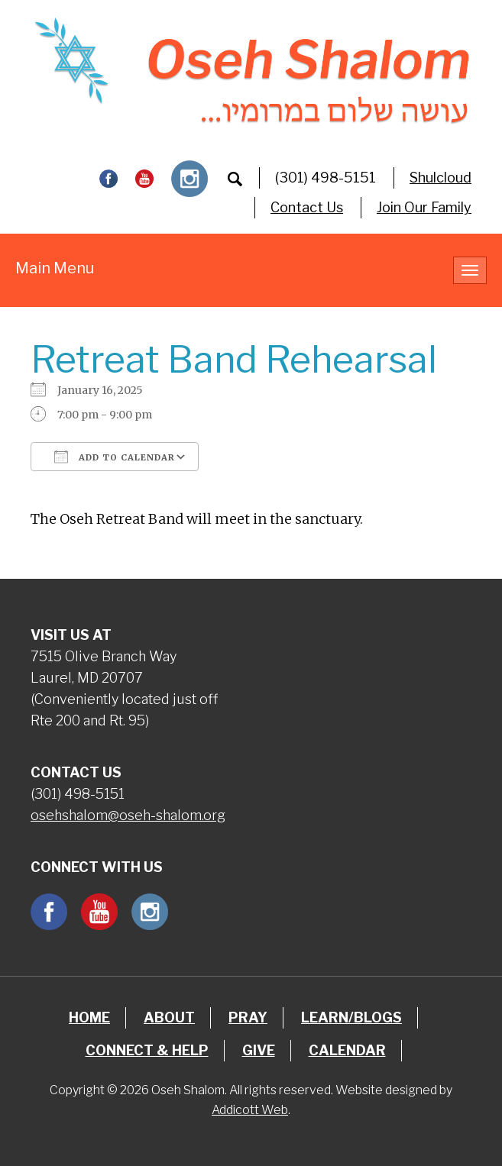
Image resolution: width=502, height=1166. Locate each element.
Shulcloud (440, 178)
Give (258, 1050)
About (169, 1017)
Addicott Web (250, 1110)
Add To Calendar (114, 456)
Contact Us (306, 207)
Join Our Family (424, 207)
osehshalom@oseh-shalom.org (128, 815)
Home (89, 1017)
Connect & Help (147, 1050)
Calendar (347, 1050)
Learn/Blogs (351, 1017)
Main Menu (54, 268)
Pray (247, 1017)
